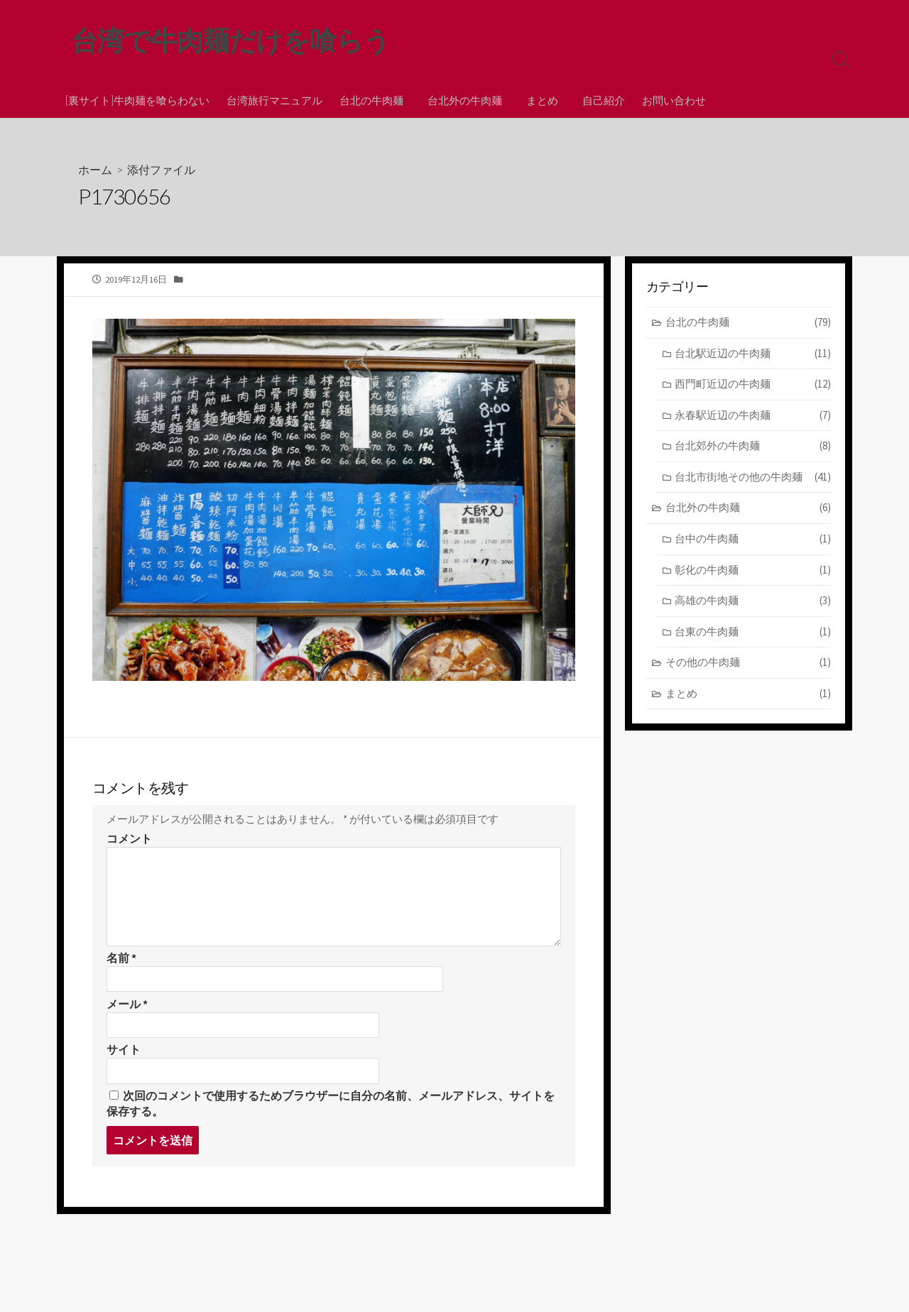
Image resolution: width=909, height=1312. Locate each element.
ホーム (95, 170)
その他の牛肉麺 (748, 663)
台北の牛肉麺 (371, 100)
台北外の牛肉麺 (462, 100)
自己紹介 (597, 100)
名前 (121, 963)
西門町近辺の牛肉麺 (753, 385)
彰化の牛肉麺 (753, 571)
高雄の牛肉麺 (753, 602)
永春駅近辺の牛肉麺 (753, 416)
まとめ (538, 100)
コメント (129, 843)
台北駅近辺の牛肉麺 (753, 354)
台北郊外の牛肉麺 (753, 447)
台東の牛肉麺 (753, 633)
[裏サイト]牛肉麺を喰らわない (137, 100)
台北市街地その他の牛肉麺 (753, 478)
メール (127, 1009)
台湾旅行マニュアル (274, 100)
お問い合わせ (668, 100)
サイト (124, 1056)
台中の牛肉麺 (753, 540)
